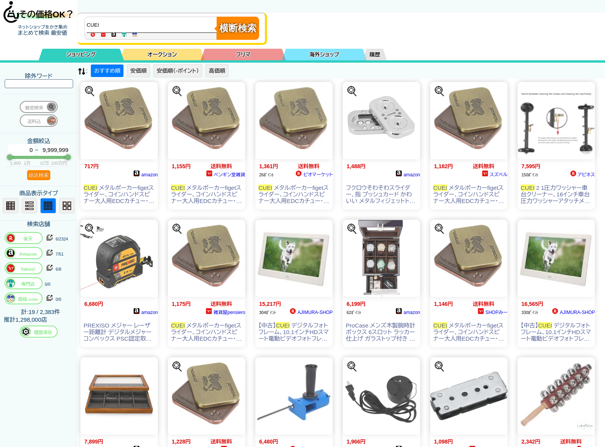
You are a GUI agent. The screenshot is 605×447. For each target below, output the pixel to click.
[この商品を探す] (89, 91)
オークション (162, 54)
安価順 (138, 71)
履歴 (374, 54)
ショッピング (81, 54)
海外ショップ (324, 54)
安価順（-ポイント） (178, 71)
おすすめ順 (107, 71)
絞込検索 (39, 175)
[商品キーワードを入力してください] (152, 24)
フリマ (243, 54)
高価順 (217, 71)
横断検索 (237, 28)
